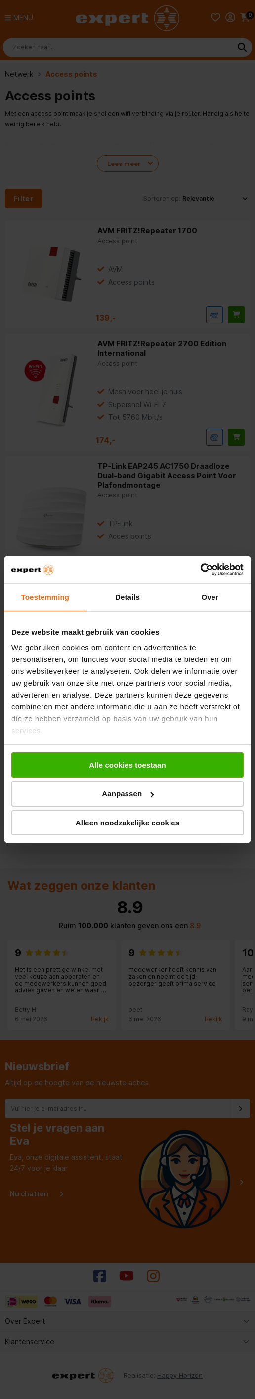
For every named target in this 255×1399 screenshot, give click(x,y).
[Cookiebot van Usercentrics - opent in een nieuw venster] (200, 569)
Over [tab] (209, 596)
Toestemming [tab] (45, 596)
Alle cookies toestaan (127, 764)
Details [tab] (127, 596)
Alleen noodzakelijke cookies (127, 823)
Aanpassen (128, 793)
